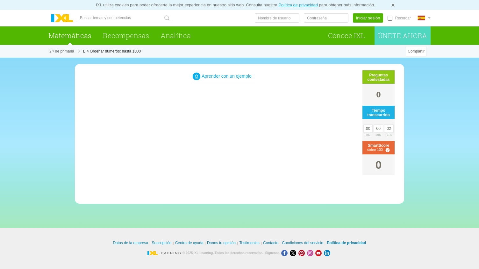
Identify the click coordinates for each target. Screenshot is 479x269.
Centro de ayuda (189, 243)
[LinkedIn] (328, 253)
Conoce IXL (346, 35)
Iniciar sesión (368, 18)
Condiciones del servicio (302, 243)
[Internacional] (424, 18)
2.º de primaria (61, 51)
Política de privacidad (298, 5)
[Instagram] (311, 253)
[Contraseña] (326, 18)
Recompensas (126, 35)
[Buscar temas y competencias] (124, 18)
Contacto (270, 243)
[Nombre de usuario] (277, 18)
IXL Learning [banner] (61, 18)
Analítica (176, 35)
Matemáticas (69, 35)
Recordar (403, 18)
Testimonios (249, 243)
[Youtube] (319, 253)
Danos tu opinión (221, 243)
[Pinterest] (302, 253)
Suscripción (162, 243)
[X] (294, 253)
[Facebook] (285, 253)
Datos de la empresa (130, 243)
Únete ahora (402, 36)
